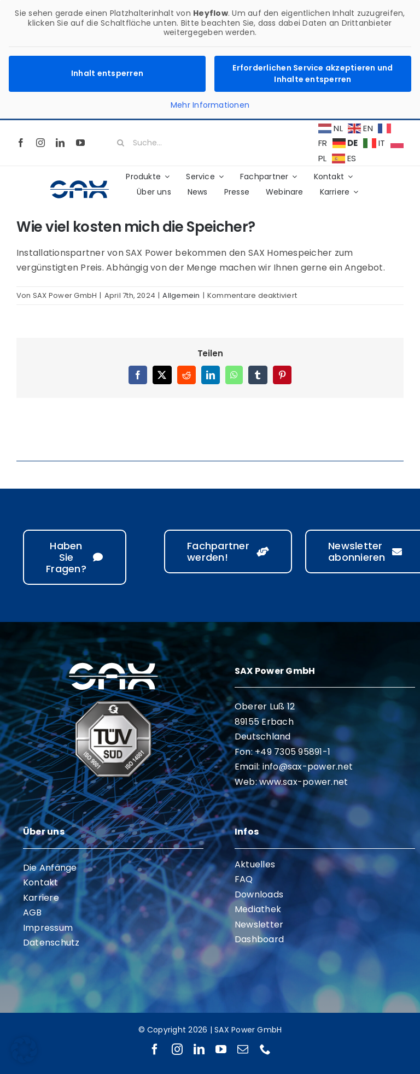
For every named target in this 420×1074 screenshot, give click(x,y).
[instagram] (40, 142)
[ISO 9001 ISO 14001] (113, 705)
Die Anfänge (50, 867)
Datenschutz (51, 942)
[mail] (242, 1049)
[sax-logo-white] (113, 664)
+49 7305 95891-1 (292, 752)
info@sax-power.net (307, 766)
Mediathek (258, 909)
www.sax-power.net (303, 782)
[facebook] (20, 142)
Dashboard (259, 939)
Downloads (259, 894)
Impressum (48, 928)
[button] (24, 1050)
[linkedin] (60, 142)
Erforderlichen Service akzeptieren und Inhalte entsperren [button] (312, 73)
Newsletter (259, 924)
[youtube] (80, 142)
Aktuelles (255, 864)
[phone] (265, 1049)
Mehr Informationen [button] (210, 105)
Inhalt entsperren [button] (107, 73)
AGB (32, 912)
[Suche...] (210, 142)
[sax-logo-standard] (79, 183)
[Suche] (120, 142)
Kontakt (41, 882)
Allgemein (181, 295)
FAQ (244, 879)
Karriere (41, 897)
